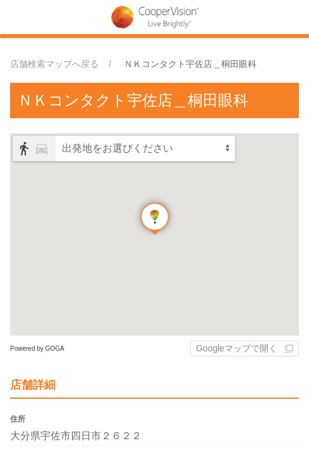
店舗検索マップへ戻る (54, 64)
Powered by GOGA (37, 348)
